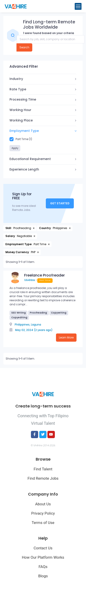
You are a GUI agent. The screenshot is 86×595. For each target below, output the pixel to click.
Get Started (60, 203)
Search (24, 47)
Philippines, (22, 324)
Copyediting (19, 317)
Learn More (66, 337)
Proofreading (38, 312)
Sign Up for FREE (22, 196)
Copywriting (58, 312)
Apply (15, 148)
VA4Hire (29, 280)
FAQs (43, 566)
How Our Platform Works (43, 557)
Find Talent (43, 469)
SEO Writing (18, 312)
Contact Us (43, 548)
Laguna (36, 324)
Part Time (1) (20, 139)
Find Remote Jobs (43, 478)
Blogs (43, 576)
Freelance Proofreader (44, 275)
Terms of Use (43, 522)
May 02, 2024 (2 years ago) (34, 330)
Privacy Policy (43, 513)
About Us (43, 504)
